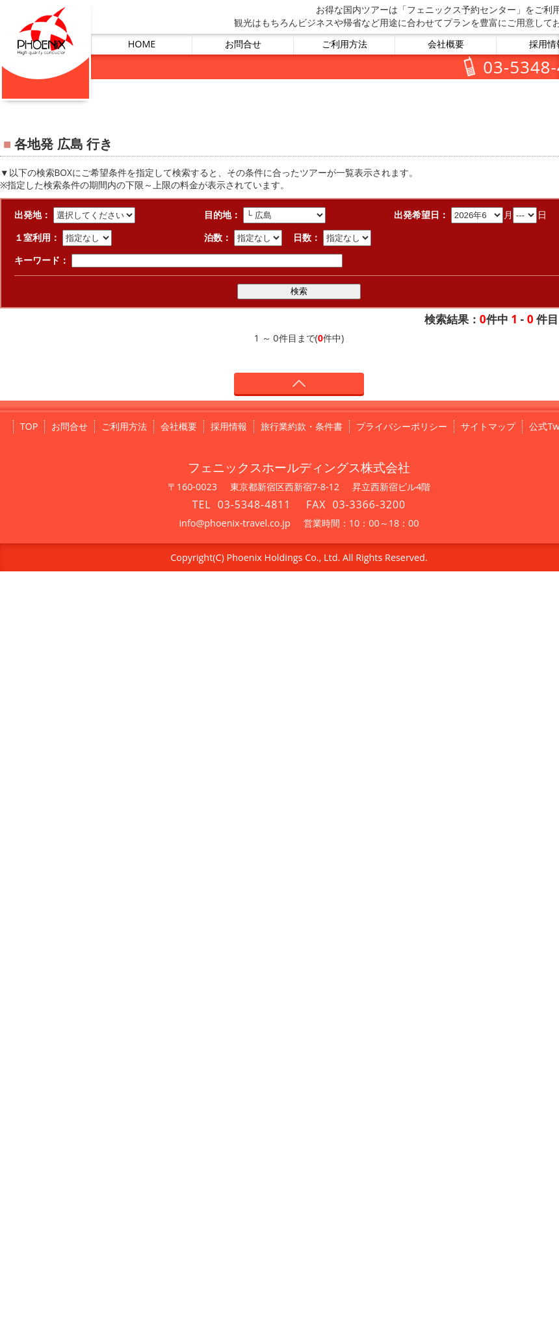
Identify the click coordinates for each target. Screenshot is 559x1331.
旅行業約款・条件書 (302, 426)
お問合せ (243, 44)
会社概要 (446, 44)
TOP (29, 426)
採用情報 (229, 426)
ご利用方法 (344, 44)
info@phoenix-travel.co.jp (234, 523)
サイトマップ (488, 426)
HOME (142, 44)
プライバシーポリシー (401, 426)
